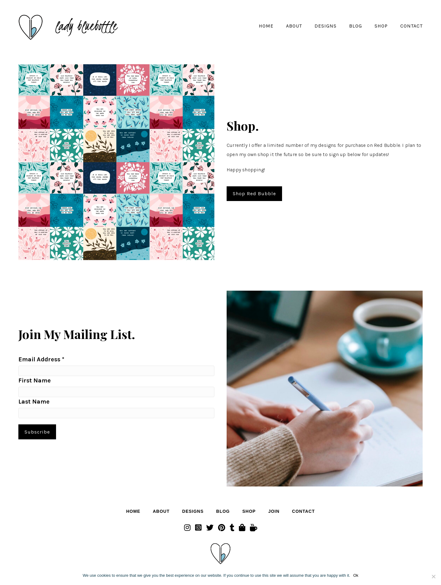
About (294, 26)
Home (266, 26)
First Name (34, 380)
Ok (355, 575)
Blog (355, 26)
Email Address (41, 359)
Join (274, 511)
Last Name (34, 401)
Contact (411, 26)
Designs (326, 26)
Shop (381, 26)
